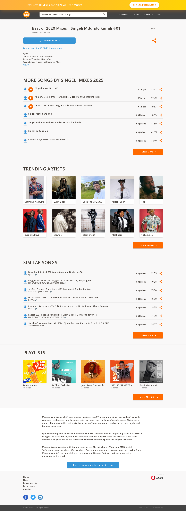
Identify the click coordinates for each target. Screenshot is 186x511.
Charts (137, 14)
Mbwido (58, 235)
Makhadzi (117, 235)
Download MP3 (49, 40)
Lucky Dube (59, 201)
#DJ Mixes (141, 115)
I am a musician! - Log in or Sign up (93, 465)
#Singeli (142, 89)
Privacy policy (157, 508)
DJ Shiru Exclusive (61, 385)
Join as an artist (30, 483)
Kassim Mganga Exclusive (151, 385)
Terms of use (143, 508)
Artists (148, 14)
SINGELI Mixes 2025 (41, 32)
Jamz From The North (92, 385)
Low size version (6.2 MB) (35, 48)
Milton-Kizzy (118, 201)
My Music (124, 14)
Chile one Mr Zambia (93, 201)
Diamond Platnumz (34, 201)
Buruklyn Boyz (32, 235)
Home (26, 477)
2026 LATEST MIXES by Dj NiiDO (122, 385)
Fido (143, 201)
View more (28, 64)
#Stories (142, 98)
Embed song (55, 48)
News (25, 480)
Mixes (160, 14)
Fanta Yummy (30, 385)
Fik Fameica (147, 235)
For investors (29, 486)
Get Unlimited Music (144, 5)
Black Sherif (89, 235)
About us (27, 489)
